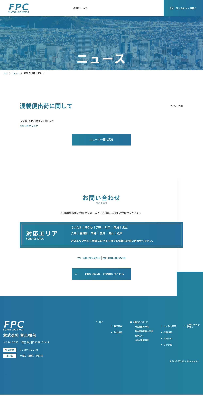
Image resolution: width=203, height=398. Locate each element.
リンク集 (164, 347)
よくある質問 (99, 8)
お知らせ (152, 8)
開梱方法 (133, 342)
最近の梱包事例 (136, 347)
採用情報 (138, 8)
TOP (37, 8)
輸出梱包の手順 (136, 331)
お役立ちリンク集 (120, 8)
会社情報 (63, 8)
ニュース (17, 73)
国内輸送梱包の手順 (138, 336)
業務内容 (49, 8)
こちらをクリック (30, 126)
